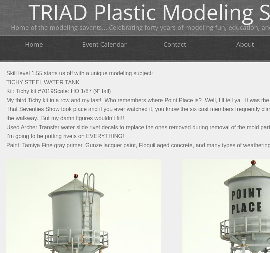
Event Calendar (104, 44)
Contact (174, 44)
